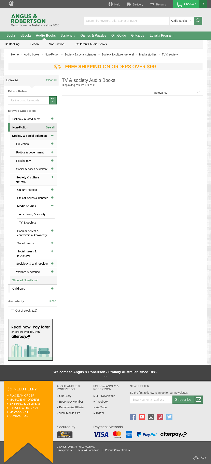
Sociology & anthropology (32, 263)
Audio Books (46, 35)
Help (114, 4)
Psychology (23, 160)
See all (50, 127)
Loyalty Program (162, 35)
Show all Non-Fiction (25, 280)
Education (22, 144)
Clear (52, 301)
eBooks (25, 35)
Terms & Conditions (88, 450)
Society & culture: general (118, 54)
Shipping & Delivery (25, 403)
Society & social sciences (80, 54)
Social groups (25, 243)
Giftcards (137, 35)
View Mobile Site (69, 413)
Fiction (34, 44)
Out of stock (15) (24, 310)
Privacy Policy (64, 450)
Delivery (134, 4)
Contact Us (19, 415)
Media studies (148, 54)
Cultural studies (27, 189)
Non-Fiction (57, 44)
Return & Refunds (24, 407)
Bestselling (12, 44)
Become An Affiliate (71, 407)
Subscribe (189, 399)
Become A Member (71, 401)
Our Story (65, 396)
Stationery (67, 35)
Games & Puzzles (93, 35)
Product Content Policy (117, 450)
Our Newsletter (105, 396)
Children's (18, 288)
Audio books (32, 54)
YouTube (101, 407)
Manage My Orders (25, 399)
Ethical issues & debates (32, 198)
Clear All (51, 80)
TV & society (170, 54)
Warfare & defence (28, 272)
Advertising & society (32, 214)
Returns (157, 4)
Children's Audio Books (91, 44)
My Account (19, 411)
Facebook (102, 401)
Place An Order (22, 395)
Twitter (100, 413)
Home (15, 54)
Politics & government (30, 152)
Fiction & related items (26, 119)
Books (10, 35)
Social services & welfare (32, 169)
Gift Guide (118, 35)
